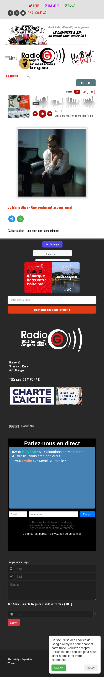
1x (77, 91)
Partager (52, 244)
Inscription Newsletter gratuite (52, 309)
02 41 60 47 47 (37, 12)
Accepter (59, 667)
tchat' (70, 6)
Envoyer (14, 622)
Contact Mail (27, 426)
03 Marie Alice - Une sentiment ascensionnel (40, 207)
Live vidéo (52, 6)
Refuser (91, 667)
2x (92, 91)
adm (11, 663)
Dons (34, 6)
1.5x (84, 91)
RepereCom (27, 659)
